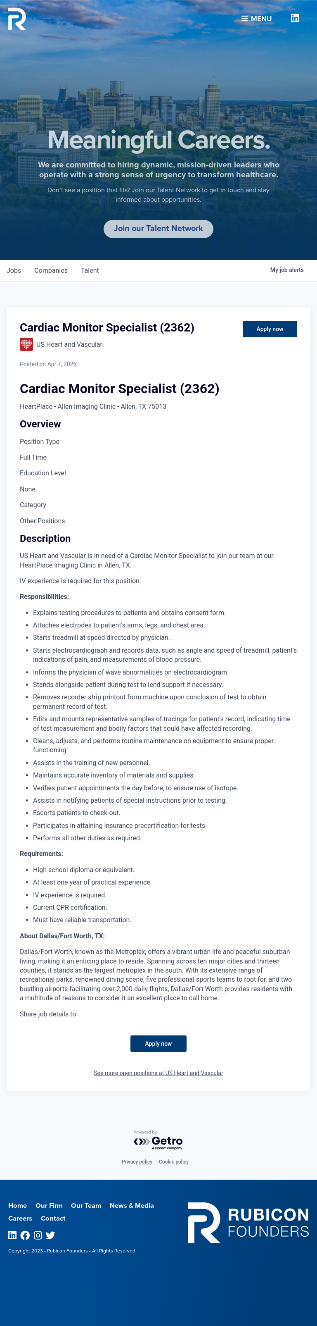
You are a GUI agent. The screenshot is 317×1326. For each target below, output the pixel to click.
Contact (53, 1218)
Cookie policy (174, 1162)
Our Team (86, 1206)
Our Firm (49, 1206)
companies (51, 270)
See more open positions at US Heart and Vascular (158, 1073)
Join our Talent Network (158, 229)
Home (17, 1206)
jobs (14, 270)
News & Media (132, 1206)
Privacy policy (137, 1162)
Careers (20, 1218)
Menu (256, 17)
